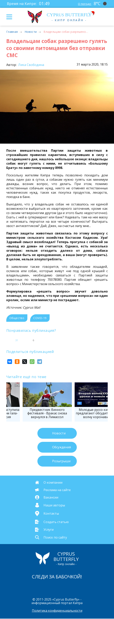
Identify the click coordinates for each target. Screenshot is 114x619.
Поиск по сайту (55, 537)
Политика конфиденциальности (57, 611)
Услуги (49, 529)
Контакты (51, 513)
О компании (53, 482)
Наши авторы (54, 505)
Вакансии (51, 497)
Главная (12, 32)
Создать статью (56, 522)
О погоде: (82, 3)
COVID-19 (39, 318)
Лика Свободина (30, 65)
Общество (16, 318)
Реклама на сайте (57, 490)
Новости (31, 32)
